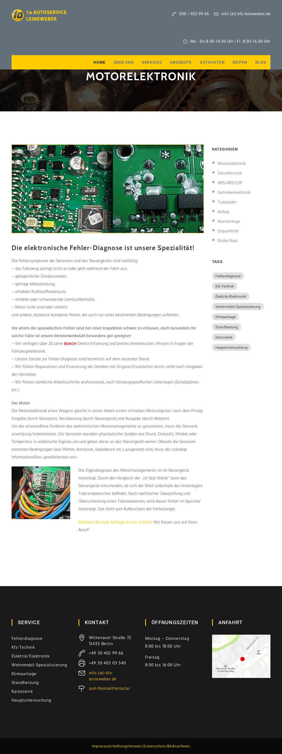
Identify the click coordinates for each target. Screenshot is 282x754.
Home (99, 62)
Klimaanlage (225, 317)
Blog (261, 62)
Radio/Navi (228, 240)
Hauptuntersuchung (231, 347)
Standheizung (226, 327)
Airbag (223, 211)
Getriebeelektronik (234, 192)
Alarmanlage (229, 221)
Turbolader (227, 202)
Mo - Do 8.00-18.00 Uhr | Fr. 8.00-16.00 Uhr (227, 41)
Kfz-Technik (224, 286)
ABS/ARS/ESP (230, 182)
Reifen (240, 62)
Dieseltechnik (230, 173)
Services (152, 62)
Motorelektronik (232, 163)
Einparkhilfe (228, 231)
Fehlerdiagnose (228, 276)
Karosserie (223, 337)
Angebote (181, 62)
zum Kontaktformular (109, 688)
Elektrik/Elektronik (230, 296)
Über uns (123, 62)
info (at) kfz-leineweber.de (242, 14)
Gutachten (212, 62)
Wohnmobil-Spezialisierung (238, 306)
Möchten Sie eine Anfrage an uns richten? (115, 522)
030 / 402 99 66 (190, 14)
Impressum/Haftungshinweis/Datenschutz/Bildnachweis (141, 746)
